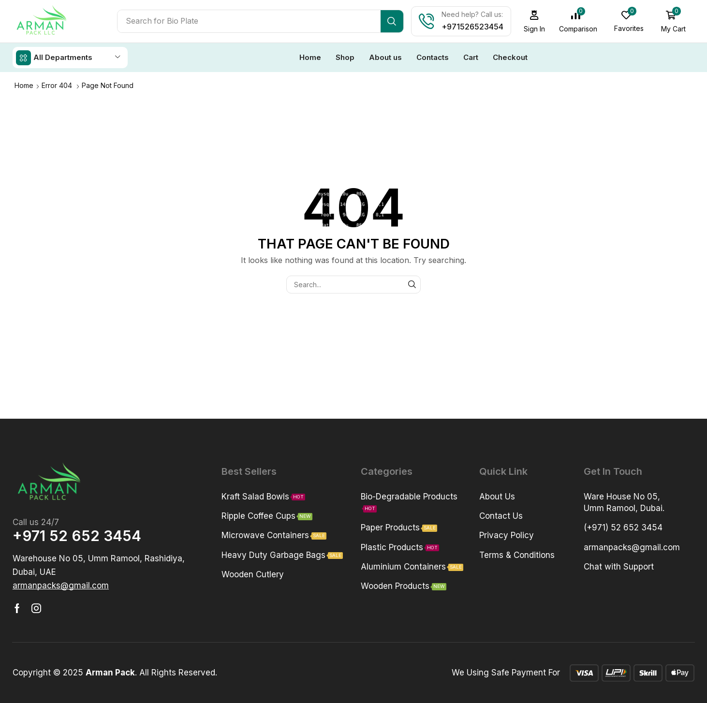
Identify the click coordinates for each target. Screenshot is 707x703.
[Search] (393, 21)
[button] (535, 21)
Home (24, 85)
